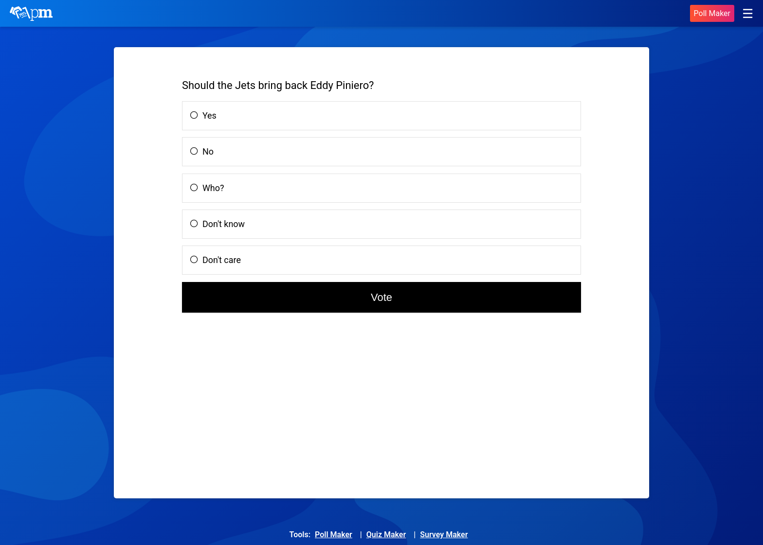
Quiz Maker (386, 534)
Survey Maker (444, 534)
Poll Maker (712, 13)
